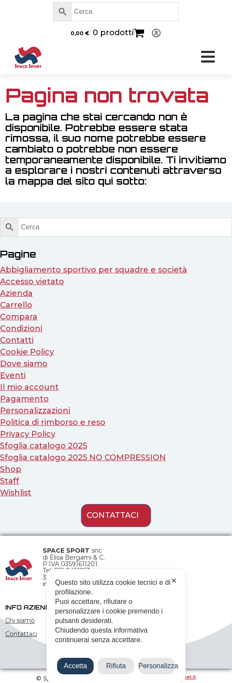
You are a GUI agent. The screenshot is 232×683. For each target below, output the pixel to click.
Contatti (17, 340)
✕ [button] (174, 580)
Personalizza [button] (156, 666)
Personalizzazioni (35, 410)
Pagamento (24, 399)
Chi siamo (20, 620)
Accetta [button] (75, 666)
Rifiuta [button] (116, 666)
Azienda (16, 293)
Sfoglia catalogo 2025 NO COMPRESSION (83, 457)
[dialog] (116, 626)
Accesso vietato (32, 281)
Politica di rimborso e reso (52, 422)
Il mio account (29, 387)
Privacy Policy (27, 434)
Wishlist (15, 492)
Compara (18, 317)
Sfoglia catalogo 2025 (43, 446)
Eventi (13, 375)
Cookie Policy (27, 352)
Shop (10, 469)
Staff (9, 481)
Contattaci (21, 634)
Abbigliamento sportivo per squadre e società (93, 270)
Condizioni (21, 328)
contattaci (113, 515)
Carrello (16, 305)
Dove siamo (23, 363)
